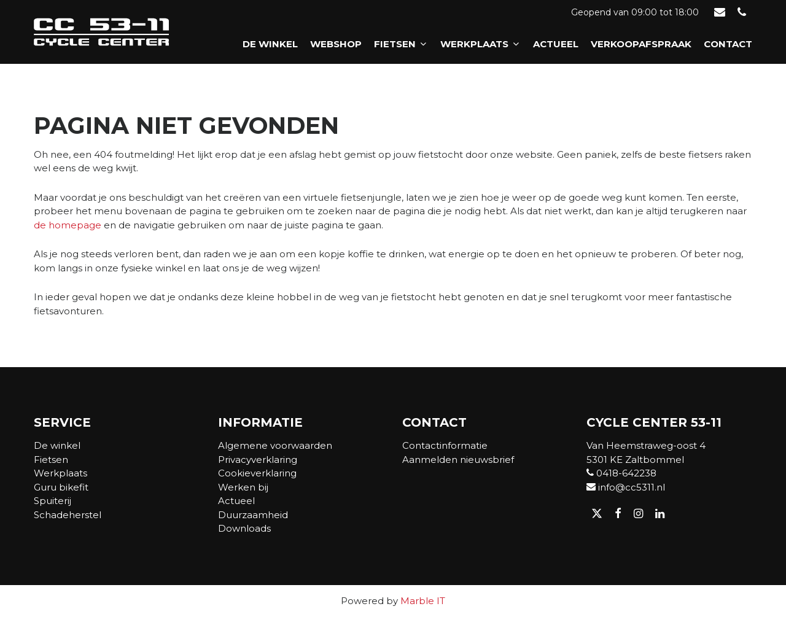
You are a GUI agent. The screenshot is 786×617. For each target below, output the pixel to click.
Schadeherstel (67, 515)
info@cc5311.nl (625, 487)
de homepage (67, 225)
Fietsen (401, 44)
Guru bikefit (61, 487)
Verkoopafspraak (641, 44)
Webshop (336, 44)
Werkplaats (480, 44)
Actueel (555, 44)
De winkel (270, 44)
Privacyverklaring (257, 459)
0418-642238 (621, 473)
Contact (728, 44)
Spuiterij (52, 500)
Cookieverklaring (257, 473)
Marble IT (422, 601)
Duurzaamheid (253, 515)
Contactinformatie (445, 445)
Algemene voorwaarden (275, 445)
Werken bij (243, 487)
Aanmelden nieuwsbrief (458, 459)
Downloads (244, 528)
